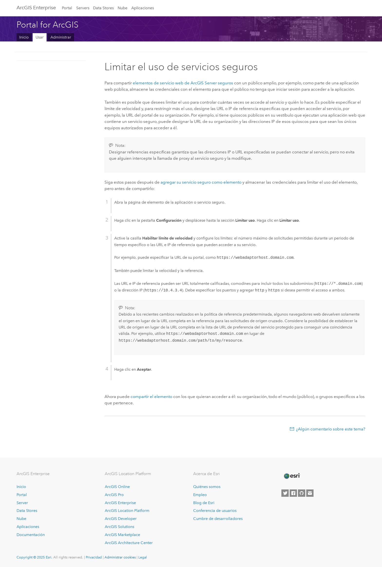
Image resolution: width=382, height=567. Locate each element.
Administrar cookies (120, 557)
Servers (82, 8)
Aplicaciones (142, 8)
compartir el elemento (151, 396)
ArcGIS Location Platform (127, 510)
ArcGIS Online (117, 486)
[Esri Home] (291, 476)
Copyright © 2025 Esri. (34, 557)
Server (22, 502)
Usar (40, 37)
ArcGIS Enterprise (36, 7)
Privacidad (94, 557)
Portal (67, 8)
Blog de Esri (203, 502)
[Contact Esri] (310, 493)
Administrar (60, 37)
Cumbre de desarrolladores (218, 518)
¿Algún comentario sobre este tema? (330, 429)
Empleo (200, 494)
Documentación (31, 534)
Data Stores (103, 8)
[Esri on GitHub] (301, 493)
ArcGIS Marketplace (122, 534)
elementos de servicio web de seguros (183, 82)
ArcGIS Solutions (119, 526)
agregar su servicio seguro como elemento (201, 182)
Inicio (24, 37)
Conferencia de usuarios (215, 510)
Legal (142, 557)
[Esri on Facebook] (293, 493)
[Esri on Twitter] (285, 493)
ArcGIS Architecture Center (129, 542)
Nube (122, 8)
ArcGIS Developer (121, 518)
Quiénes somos (206, 486)
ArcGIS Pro (114, 494)
